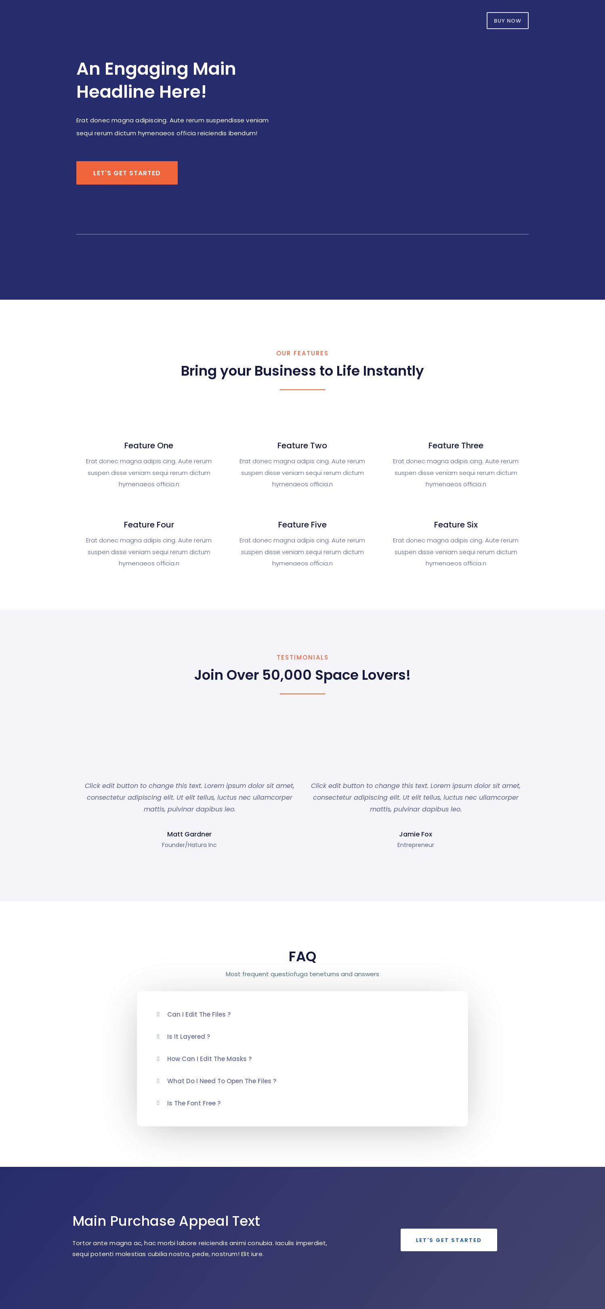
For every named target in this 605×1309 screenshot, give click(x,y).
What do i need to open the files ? (221, 1081)
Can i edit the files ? (199, 1014)
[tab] (302, 1014)
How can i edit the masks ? (209, 1059)
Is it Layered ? (188, 1036)
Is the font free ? (194, 1103)
